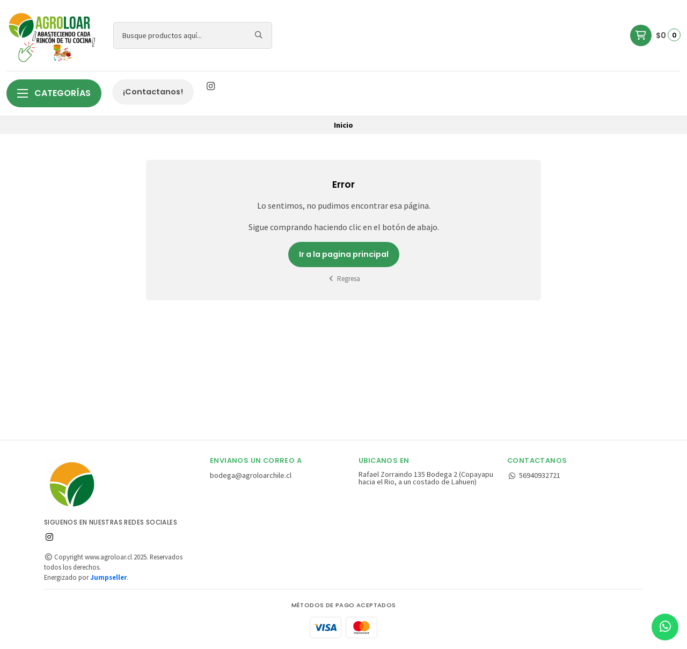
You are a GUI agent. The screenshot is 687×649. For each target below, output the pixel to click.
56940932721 (533, 475)
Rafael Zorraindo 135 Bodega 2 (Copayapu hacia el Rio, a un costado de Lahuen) (426, 478)
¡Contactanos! (153, 91)
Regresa (344, 278)
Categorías (54, 93)
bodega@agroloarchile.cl (250, 475)
